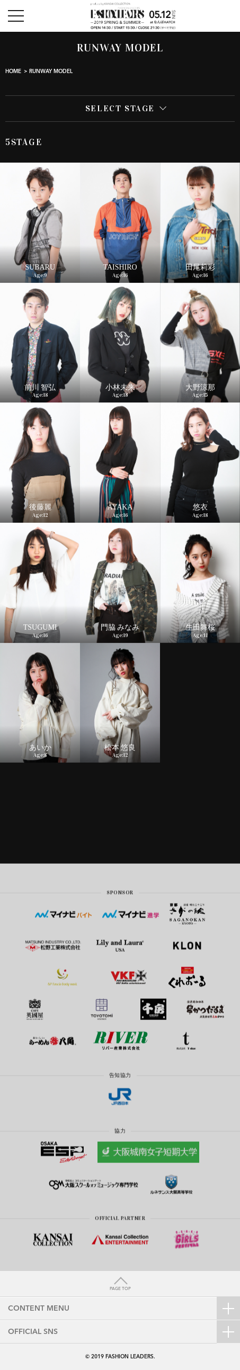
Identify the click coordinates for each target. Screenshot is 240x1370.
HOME (13, 71)
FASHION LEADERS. (130, 1356)
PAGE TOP (120, 1289)
